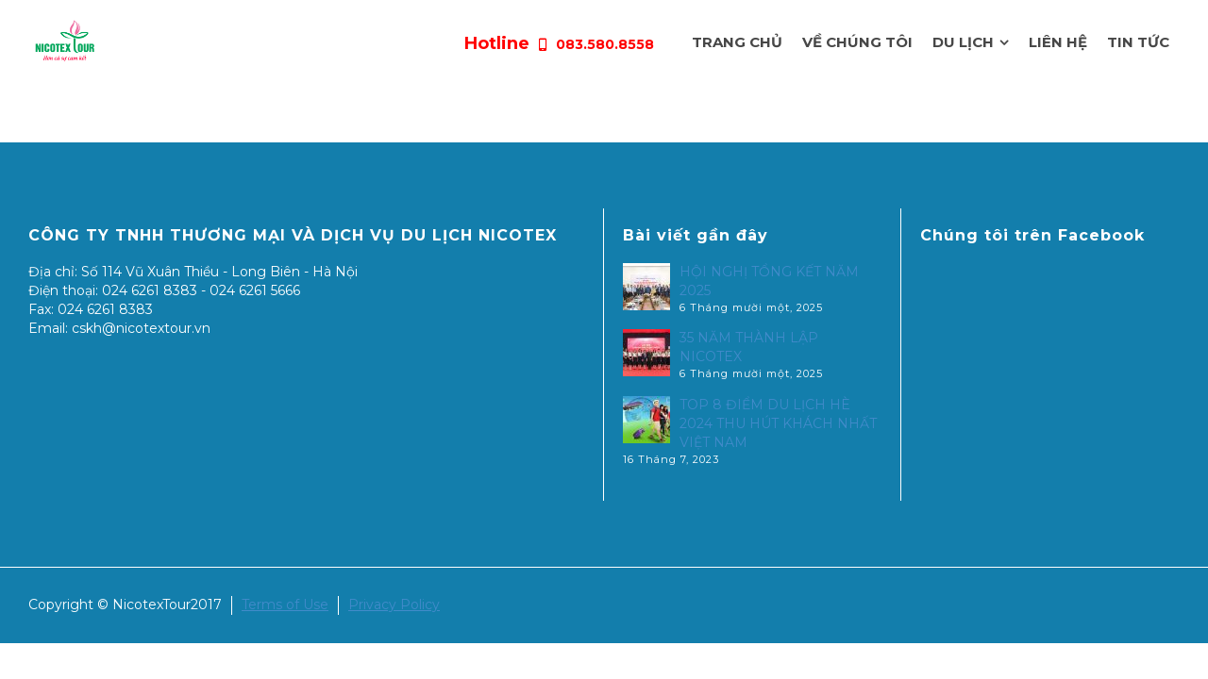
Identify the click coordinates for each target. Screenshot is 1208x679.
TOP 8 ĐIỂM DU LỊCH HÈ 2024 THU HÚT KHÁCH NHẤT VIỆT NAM (778, 423)
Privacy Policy (394, 604)
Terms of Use (285, 604)
